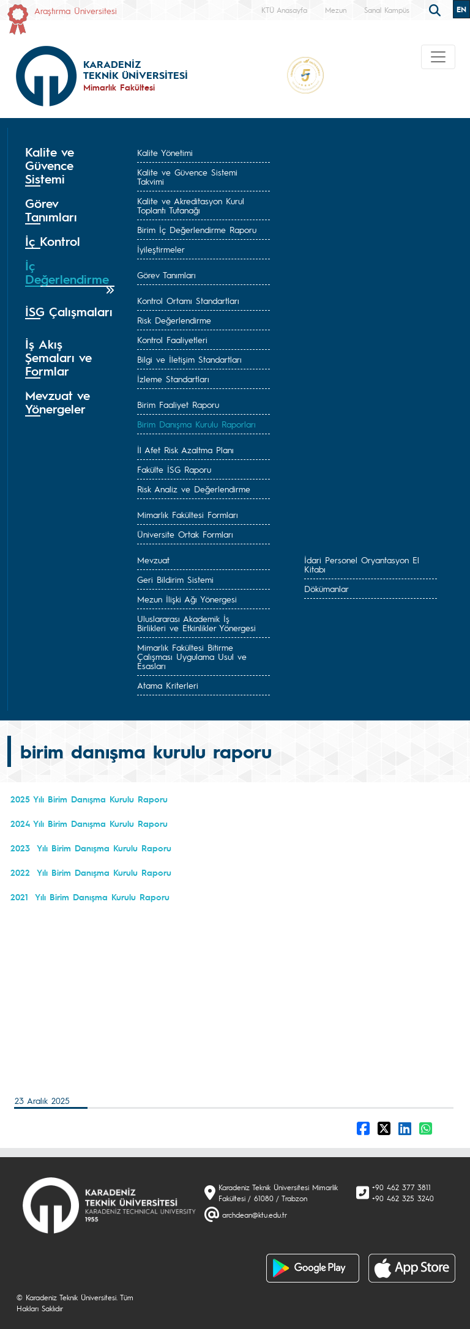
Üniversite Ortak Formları (185, 533)
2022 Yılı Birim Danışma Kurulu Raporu (90, 872)
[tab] (69, 165)
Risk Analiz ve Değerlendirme (193, 488)
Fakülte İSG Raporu (174, 469)
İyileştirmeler (161, 248)
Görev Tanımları (166, 274)
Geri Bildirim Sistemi (175, 579)
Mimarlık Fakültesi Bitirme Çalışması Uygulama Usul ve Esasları (192, 656)
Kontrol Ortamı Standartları (188, 300)
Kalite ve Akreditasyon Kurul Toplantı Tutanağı (190, 205)
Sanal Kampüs (386, 10)
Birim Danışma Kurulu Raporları (196, 423)
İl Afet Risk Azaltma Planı (185, 449)
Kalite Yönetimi (165, 152)
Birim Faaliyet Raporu (178, 404)
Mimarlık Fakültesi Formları (187, 514)
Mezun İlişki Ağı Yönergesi (187, 598)
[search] (436, 9)
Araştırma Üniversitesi (75, 10)
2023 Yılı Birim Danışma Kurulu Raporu (90, 847)
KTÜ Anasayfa (284, 10)
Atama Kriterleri (167, 684)
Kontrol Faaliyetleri (172, 339)
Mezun (335, 10)
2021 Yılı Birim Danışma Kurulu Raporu (90, 896)
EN (461, 9)
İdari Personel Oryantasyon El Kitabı (361, 564)
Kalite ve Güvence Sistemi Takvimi (187, 176)
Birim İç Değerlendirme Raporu (196, 229)
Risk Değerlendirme (174, 319)
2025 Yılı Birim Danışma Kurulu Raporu (89, 798)
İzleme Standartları (173, 378)
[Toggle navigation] (438, 57)
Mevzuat (153, 559)
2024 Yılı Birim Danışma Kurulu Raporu (89, 823)
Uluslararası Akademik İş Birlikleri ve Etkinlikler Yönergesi (196, 623)
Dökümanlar (326, 588)
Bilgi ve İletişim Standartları (189, 359)
